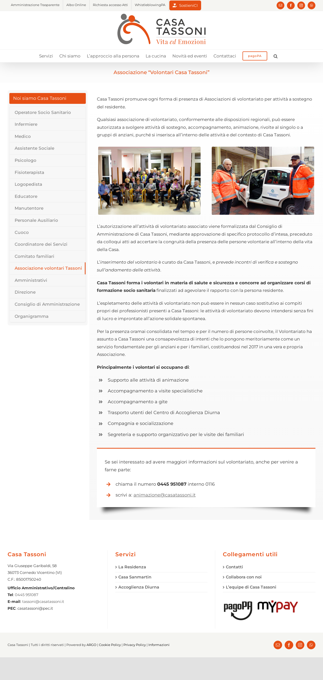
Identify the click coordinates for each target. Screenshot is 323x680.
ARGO (91, 645)
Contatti (234, 567)
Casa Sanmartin (134, 577)
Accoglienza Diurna (138, 587)
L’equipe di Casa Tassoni (251, 587)
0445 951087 (26, 594)
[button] (276, 56)
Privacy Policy (134, 645)
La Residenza (132, 567)
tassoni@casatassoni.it (43, 601)
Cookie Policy (110, 645)
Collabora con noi (244, 577)
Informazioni (159, 645)
